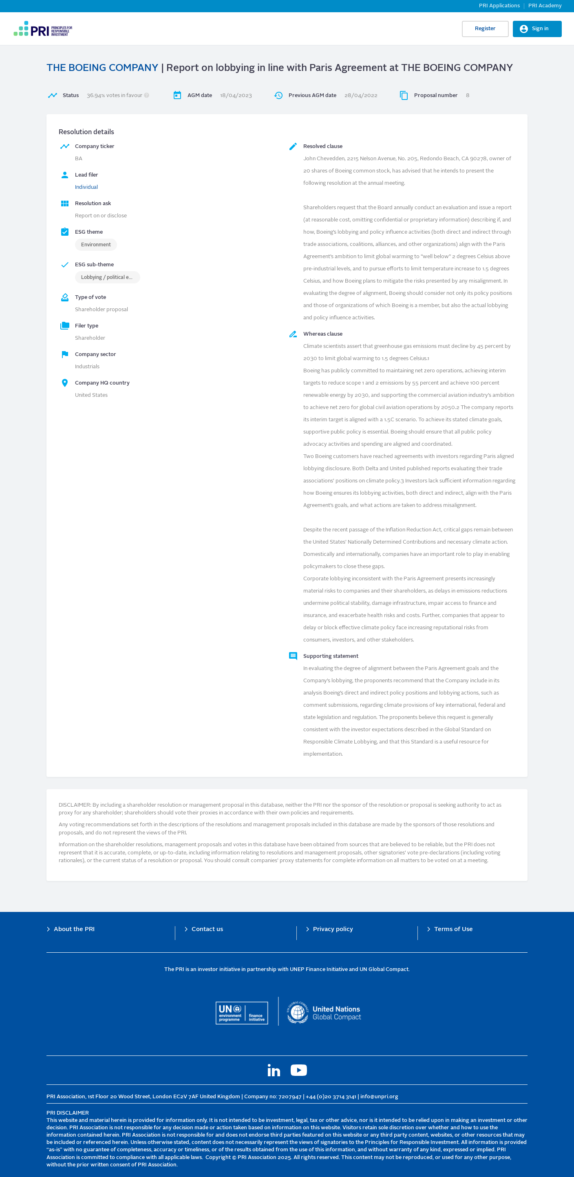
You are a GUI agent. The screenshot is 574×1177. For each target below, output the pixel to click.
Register (485, 28)
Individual (86, 187)
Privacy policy (333, 930)
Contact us (207, 930)
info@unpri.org (379, 1097)
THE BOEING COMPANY (102, 68)
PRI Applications (499, 6)
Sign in (540, 28)
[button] (146, 95)
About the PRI (74, 930)
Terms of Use (453, 930)
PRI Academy (545, 6)
